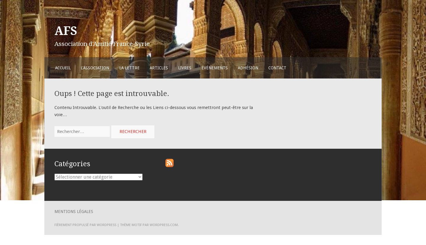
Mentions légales (73, 211)
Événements (214, 67)
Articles (159, 67)
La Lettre (129, 67)
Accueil (63, 67)
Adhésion (248, 67)
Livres (184, 67)
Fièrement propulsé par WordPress (85, 225)
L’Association (95, 67)
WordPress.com (164, 225)
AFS (65, 31)
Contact (277, 67)
